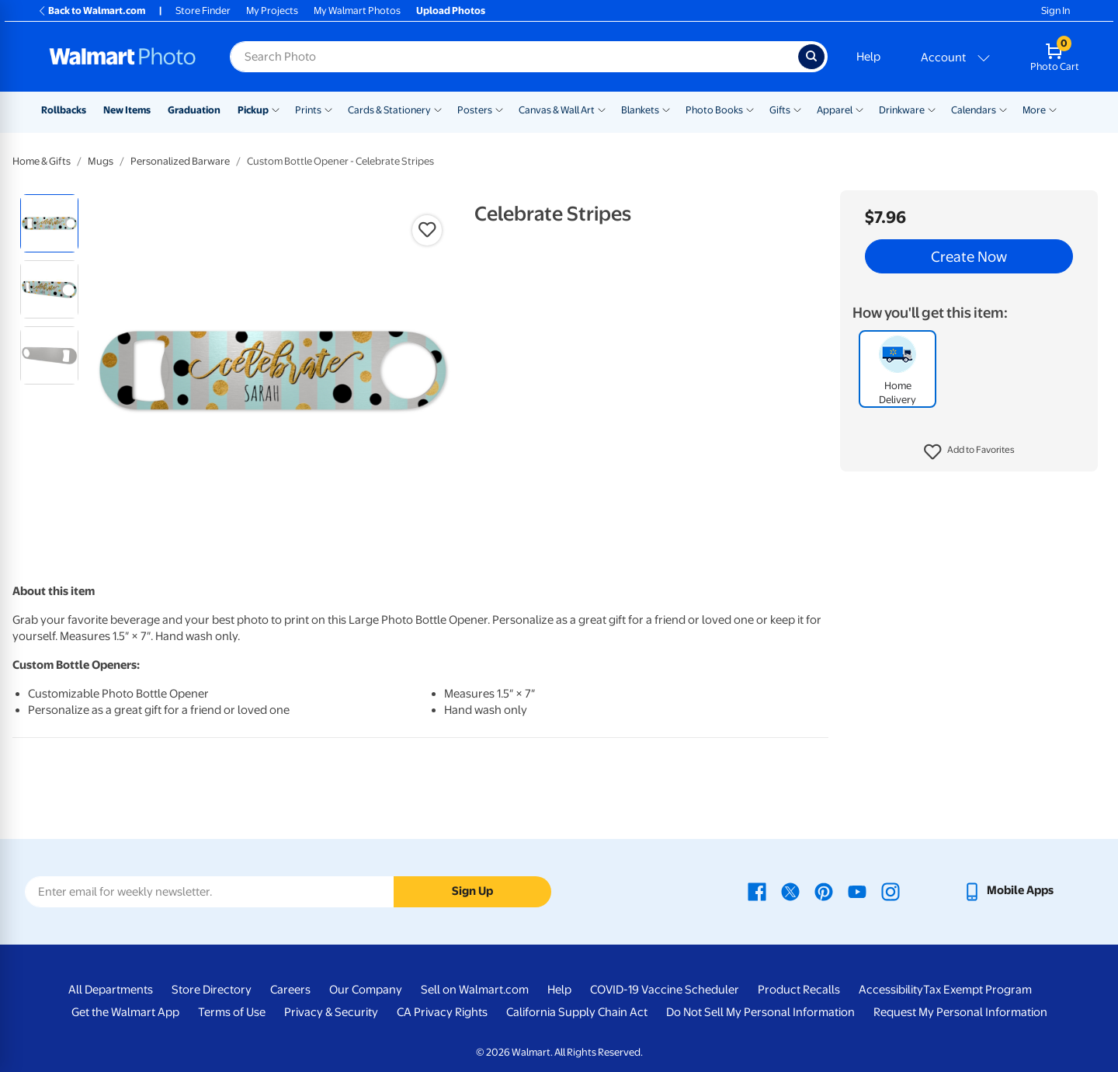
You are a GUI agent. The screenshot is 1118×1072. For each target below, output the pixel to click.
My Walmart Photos (357, 10)
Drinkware (902, 110)
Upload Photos (450, 10)
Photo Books (714, 110)
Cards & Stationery (389, 110)
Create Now (969, 256)
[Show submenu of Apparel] (859, 108)
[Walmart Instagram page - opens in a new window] (890, 890)
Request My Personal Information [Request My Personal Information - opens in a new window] (960, 1012)
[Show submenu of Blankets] (666, 108)
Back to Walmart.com (91, 10)
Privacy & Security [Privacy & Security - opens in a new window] (331, 1012)
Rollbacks (63, 110)
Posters (474, 110)
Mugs (100, 161)
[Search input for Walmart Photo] (514, 56)
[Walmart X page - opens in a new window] (790, 890)
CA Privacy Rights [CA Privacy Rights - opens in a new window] (442, 1012)
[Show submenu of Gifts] (797, 108)
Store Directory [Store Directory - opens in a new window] (212, 990)
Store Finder (203, 10)
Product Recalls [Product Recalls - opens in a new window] (799, 990)
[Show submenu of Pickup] (275, 108)
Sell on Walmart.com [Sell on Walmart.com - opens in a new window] (475, 990)
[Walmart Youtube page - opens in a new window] (857, 890)
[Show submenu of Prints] (328, 108)
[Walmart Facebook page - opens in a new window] (757, 890)
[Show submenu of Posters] (499, 108)
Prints (308, 110)
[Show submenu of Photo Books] (750, 108)
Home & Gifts (41, 161)
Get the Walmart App (125, 1012)
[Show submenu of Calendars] (1003, 108)
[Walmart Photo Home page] (122, 56)
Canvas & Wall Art (557, 110)
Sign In (1055, 10)
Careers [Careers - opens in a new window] (290, 990)
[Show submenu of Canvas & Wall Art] (601, 108)
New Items (127, 110)
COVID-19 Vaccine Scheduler (664, 990)
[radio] (49, 223)
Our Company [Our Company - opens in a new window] (365, 990)
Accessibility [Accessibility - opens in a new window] (891, 990)
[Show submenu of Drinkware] (931, 108)
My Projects (272, 10)
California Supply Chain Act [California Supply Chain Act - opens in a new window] (577, 1012)
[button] (969, 452)
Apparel (834, 110)
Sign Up (472, 891)
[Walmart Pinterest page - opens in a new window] (823, 890)
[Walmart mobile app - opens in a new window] (1008, 890)
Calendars (973, 110)
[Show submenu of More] (1052, 108)
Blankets (640, 110)
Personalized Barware (180, 161)
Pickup (253, 110)
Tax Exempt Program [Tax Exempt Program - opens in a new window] (977, 990)
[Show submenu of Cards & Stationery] (438, 108)
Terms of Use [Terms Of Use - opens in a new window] (232, 1012)
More (1034, 110)
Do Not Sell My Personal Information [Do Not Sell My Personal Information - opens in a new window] (760, 1012)
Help (868, 57)
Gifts (779, 110)
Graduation (194, 110)
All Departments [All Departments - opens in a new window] (110, 990)
